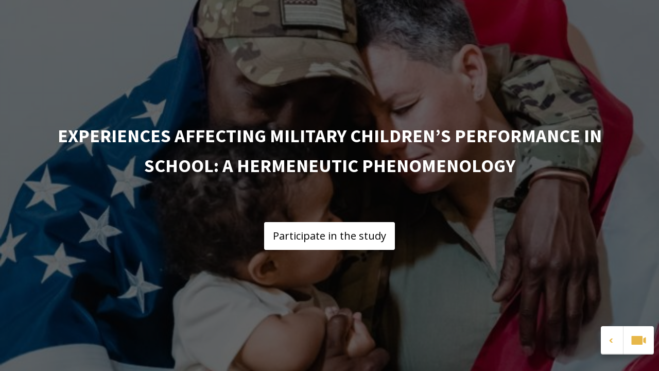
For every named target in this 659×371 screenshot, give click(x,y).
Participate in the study (329, 236)
